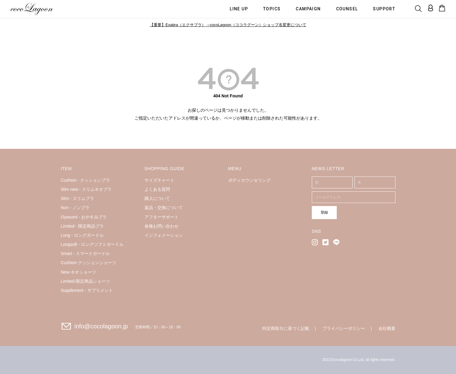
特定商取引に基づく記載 (285, 328)
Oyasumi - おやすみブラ (84, 217)
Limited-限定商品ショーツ (85, 281)
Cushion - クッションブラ (85, 180)
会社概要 (386, 328)
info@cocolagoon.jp (101, 326)
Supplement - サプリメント (87, 290)
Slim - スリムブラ (77, 198)
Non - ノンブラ (75, 207)
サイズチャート (159, 180)
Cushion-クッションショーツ (88, 262)
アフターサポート (161, 217)
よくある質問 (157, 189)
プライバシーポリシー (343, 328)
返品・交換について (163, 207)
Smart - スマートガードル (85, 253)
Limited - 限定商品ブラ (82, 226)
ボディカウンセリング (249, 180)
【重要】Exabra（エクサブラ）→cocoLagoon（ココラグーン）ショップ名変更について (228, 25)
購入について (157, 198)
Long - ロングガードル (82, 235)
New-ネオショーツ (78, 272)
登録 (321, 212)
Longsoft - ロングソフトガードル (92, 244)
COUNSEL (347, 8)
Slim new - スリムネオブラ (86, 189)
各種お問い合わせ (161, 226)
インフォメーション (163, 235)
